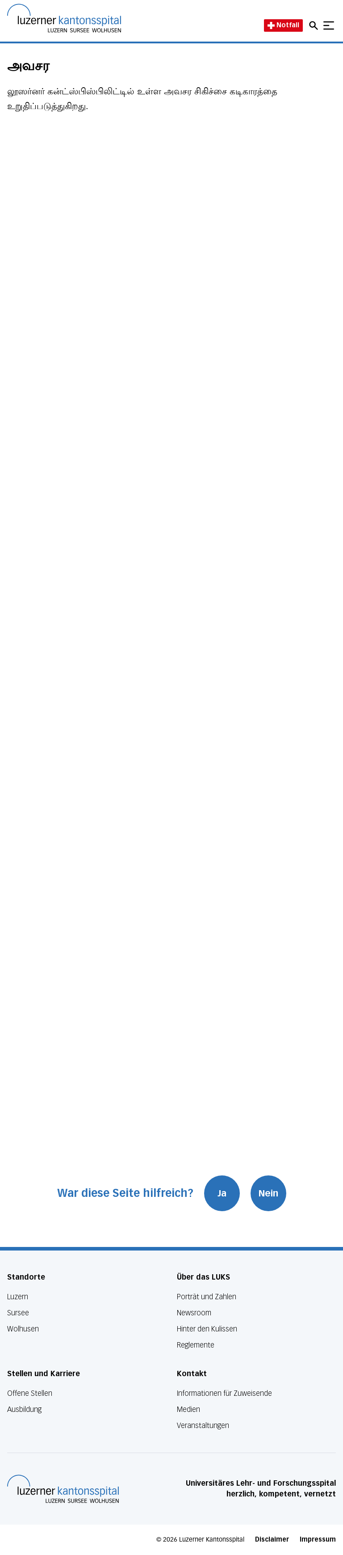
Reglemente (195, 1345)
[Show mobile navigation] (329, 25)
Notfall (283, 25)
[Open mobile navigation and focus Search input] (315, 25)
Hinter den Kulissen (207, 1329)
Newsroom (194, 1313)
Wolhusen (23, 1329)
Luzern (17, 1297)
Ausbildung (24, 1409)
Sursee (18, 1313)
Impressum (318, 1539)
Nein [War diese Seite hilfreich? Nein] (268, 1193)
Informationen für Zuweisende (224, 1393)
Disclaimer (272, 1539)
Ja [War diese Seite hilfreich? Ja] (222, 1193)
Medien (188, 1409)
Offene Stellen (29, 1393)
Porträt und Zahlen (206, 1297)
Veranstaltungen (203, 1425)
